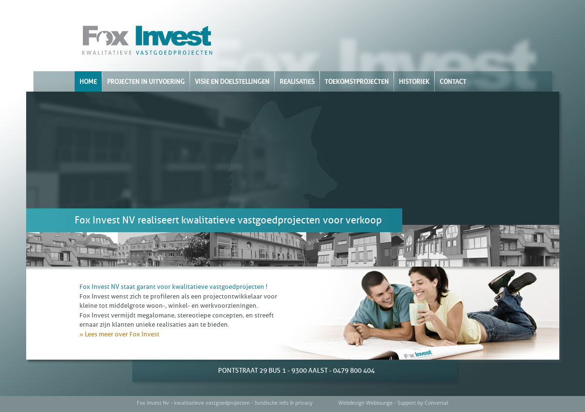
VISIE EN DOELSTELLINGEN (232, 81)
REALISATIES (297, 81)
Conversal (436, 403)
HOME (88, 81)
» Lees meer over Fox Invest (119, 334)
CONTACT (453, 81)
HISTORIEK (414, 81)
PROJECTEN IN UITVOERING (146, 81)
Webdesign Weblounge (365, 403)
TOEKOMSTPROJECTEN (357, 81)
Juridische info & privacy (283, 403)
